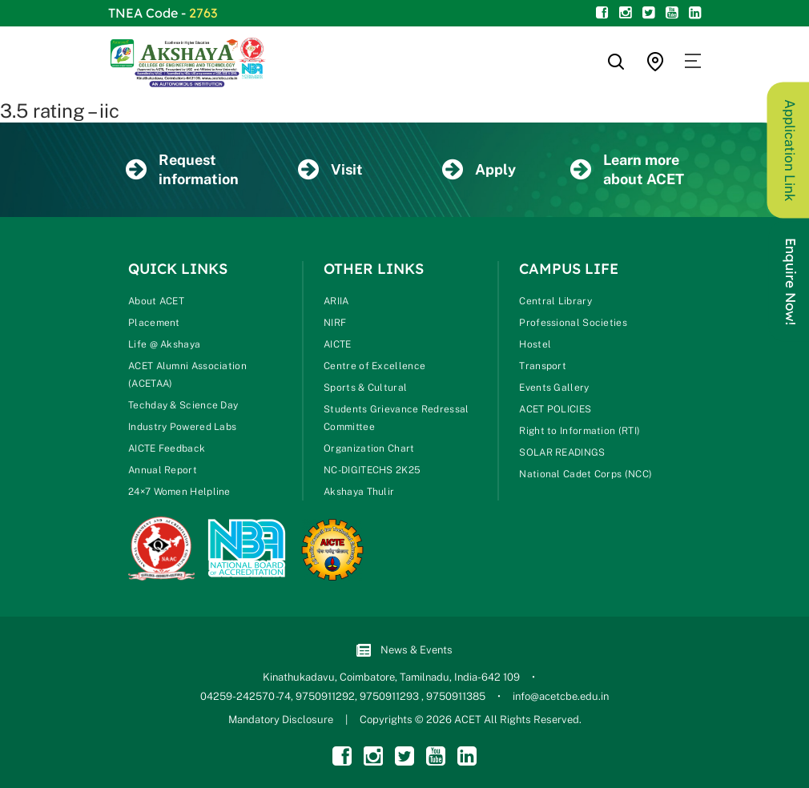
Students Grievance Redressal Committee (396, 418)
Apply (479, 170)
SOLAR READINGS (562, 452)
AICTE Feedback (166, 448)
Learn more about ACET (627, 169)
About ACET (156, 301)
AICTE (338, 344)
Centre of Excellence (374, 366)
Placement (154, 322)
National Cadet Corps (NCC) (585, 474)
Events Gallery (554, 387)
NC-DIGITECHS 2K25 (372, 470)
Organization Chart (369, 448)
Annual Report (162, 470)
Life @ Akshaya (164, 344)
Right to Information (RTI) (579, 430)
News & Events (404, 650)
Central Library (555, 301)
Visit (330, 170)
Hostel (535, 344)
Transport (542, 366)
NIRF (335, 322)
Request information (182, 169)
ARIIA (336, 301)
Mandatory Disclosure (280, 720)
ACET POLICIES (555, 409)
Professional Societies (573, 322)
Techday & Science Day (183, 405)
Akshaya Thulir (359, 491)
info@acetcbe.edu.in (561, 696)
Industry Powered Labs (182, 426)
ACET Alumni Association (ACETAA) (187, 374)
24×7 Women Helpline (179, 491)
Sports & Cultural (365, 387)
